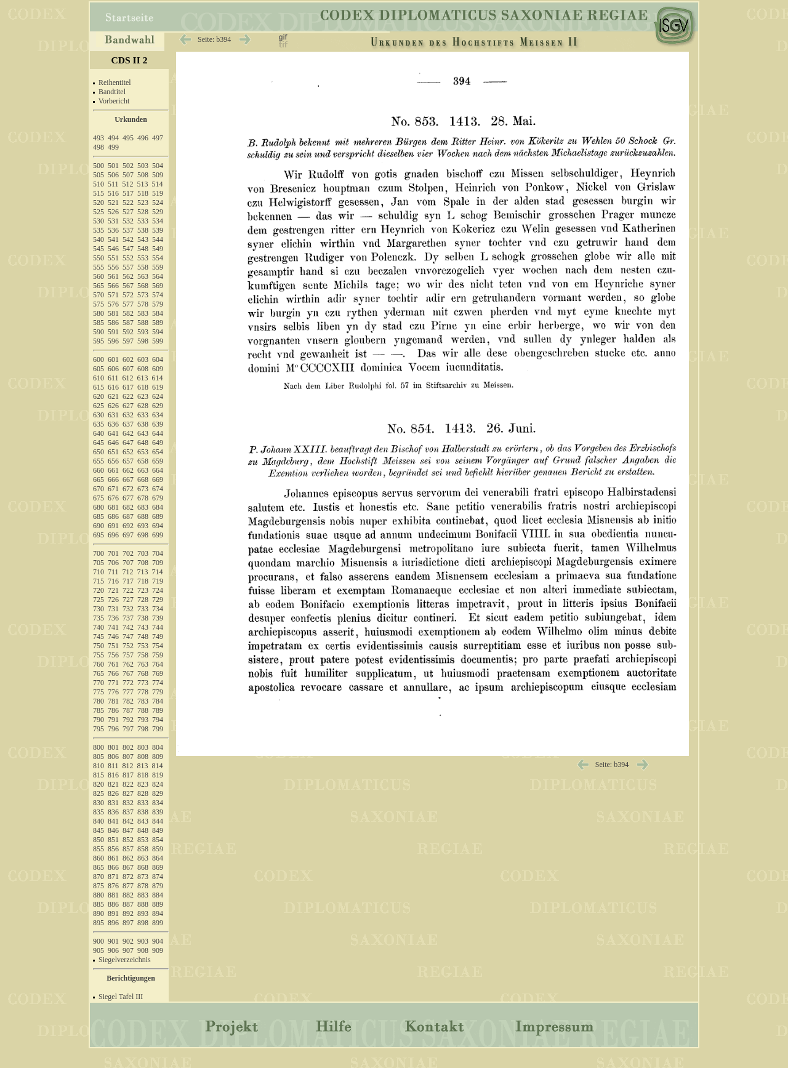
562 (128, 276)
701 (113, 553)
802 (128, 747)
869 (157, 867)
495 (128, 138)
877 (128, 885)
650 (98, 452)
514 (157, 184)
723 (142, 590)
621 (113, 396)
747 (128, 636)
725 (98, 599)
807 (128, 756)
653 (142, 452)
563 (142, 276)
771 (113, 682)
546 (113, 248)
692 (128, 525)
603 (142, 359)
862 (128, 858)
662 (128, 470)
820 (98, 784)
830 (98, 802)
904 (157, 941)
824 (157, 784)
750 (98, 645)
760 (98, 664)
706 (113, 562)
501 (113, 165)
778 (142, 692)
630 (98, 415)
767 (128, 673)
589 (157, 322)
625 (98, 405)
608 (142, 368)
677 (128, 498)
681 (113, 507)
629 (157, 405)
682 (128, 507)
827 (128, 793)
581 (113, 313)
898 (142, 922)
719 (157, 581)
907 (128, 950)
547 (128, 248)
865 (98, 867)
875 (98, 885)
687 (128, 516)
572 (128, 295)
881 (113, 895)
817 (128, 775)
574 (157, 295)
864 (157, 858)
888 (142, 904)
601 (113, 359)
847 (128, 830)
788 (142, 710)
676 (113, 498)
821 (113, 784)
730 (98, 608)
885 (98, 904)
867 (128, 867)
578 (142, 304)
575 (98, 304)
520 (98, 202)
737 (128, 618)
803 (142, 747)
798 (142, 729)
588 (142, 322)
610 (98, 378)
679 (157, 498)
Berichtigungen (131, 978)
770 (98, 682)
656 (113, 461)
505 (98, 175)
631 (113, 415)
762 (128, 664)
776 (113, 692)
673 (142, 488)
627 (128, 405)
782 (128, 701)
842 (128, 821)
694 (157, 525)
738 (142, 618)
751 (113, 645)
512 (128, 184)
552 (128, 258)
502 (128, 165)
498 (98, 147)
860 (98, 858)
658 (142, 461)
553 (142, 258)
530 (98, 221)
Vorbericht (113, 101)
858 (142, 849)
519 (157, 193)
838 (142, 812)
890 (98, 913)
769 (157, 673)
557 (128, 267)
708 (142, 562)
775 (98, 692)
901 (113, 941)
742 (128, 627)
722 (128, 590)
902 (128, 941)
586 (113, 322)
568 (142, 285)
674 (157, 488)
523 (142, 202)
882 (128, 895)
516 (113, 193)
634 (157, 415)
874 (157, 876)
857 (128, 849)
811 (113, 765)
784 (157, 701)
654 (157, 452)
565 (98, 285)
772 (128, 682)
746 (113, 636)
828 (142, 793)
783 (142, 701)
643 (142, 433)
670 (98, 488)
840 (98, 821)
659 (157, 461)
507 (128, 175)
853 (142, 839)
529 (157, 211)
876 (113, 885)
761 (113, 664)
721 (113, 590)
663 (142, 470)
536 (113, 230)
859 (157, 849)
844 (157, 821)
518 (142, 193)
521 (113, 202)
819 (157, 775)
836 (113, 812)
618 (142, 387)
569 (157, 285)
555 (98, 267)
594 (157, 331)
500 (98, 165)
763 (142, 664)
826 (113, 793)
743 (142, 627)
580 (98, 313)
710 (98, 572)
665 (98, 479)
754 (157, 645)
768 (142, 673)
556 (113, 267)
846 (113, 830)
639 (157, 424)
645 (98, 442)
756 (113, 655)
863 (142, 858)
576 (113, 304)
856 (113, 849)
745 (98, 636)
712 (128, 572)
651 (113, 452)
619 (157, 387)
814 (157, 765)
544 (157, 239)
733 (142, 608)
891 (113, 913)
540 (98, 239)
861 (113, 858)
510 (98, 184)
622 (128, 396)
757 (128, 655)
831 (113, 802)
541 (113, 239)
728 (142, 599)
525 (98, 211)
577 (128, 304)
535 (98, 230)
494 (113, 138)
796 (113, 729)
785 (98, 710)
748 (142, 636)
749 (157, 636)
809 (157, 756)
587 (128, 322)
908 (142, 950)
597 (128, 341)
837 (128, 812)
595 (98, 341)
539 (157, 230)
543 (142, 239)
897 (128, 922)
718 (142, 581)
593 (142, 331)
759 (157, 655)
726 (113, 599)
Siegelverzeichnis (124, 959)
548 (142, 248)
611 (113, 378)
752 (128, 645)
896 (113, 922)
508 (142, 175)
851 (113, 839)
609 (157, 368)
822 (128, 784)
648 (142, 442)
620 (98, 396)
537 (128, 230)
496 (142, 138)
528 (142, 211)
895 (98, 922)
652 (128, 452)
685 (98, 516)
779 (157, 692)
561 (113, 276)
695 (98, 535)
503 (142, 165)
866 (113, 867)
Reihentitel (114, 82)
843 (142, 821)
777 (128, 692)
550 (98, 258)
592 (128, 331)
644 (157, 433)
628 (142, 405)
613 (142, 378)
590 (98, 331)
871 (113, 876)
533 (142, 221)
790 (98, 719)
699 (157, 535)
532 (128, 221)
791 (113, 719)
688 (142, 516)
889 (157, 904)
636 (113, 424)
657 (128, 461)
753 (142, 645)
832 (128, 802)
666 (113, 479)
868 (142, 867)
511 (113, 184)
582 (128, 313)
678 (142, 498)
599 (157, 341)
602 (128, 359)
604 (157, 359)
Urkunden (131, 119)
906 (113, 950)
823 (142, 784)
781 (113, 701)
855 (98, 849)
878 (142, 885)
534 (157, 221)
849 (157, 830)
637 (128, 424)
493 (98, 138)
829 (157, 793)
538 (142, 230)
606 (113, 368)
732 (128, 608)
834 (157, 802)
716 (113, 581)
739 (157, 618)
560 (98, 276)
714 (157, 572)
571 (113, 295)
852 (128, 839)
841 (113, 821)
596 (113, 341)
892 (128, 913)
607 (128, 368)
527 (128, 211)
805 (98, 756)
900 (98, 941)
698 (142, 535)
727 (128, 599)
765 (98, 673)
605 (98, 368)
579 (157, 304)
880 (98, 895)
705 (98, 562)
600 (98, 359)
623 (142, 396)
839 (157, 812)
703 (142, 553)
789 (157, 710)
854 (157, 839)
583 (142, 313)
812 (128, 765)
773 (142, 682)
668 (142, 479)
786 (113, 710)
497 (157, 138)
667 (128, 479)
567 (128, 285)
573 (142, 295)
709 (157, 562)
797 (128, 729)
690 (98, 525)
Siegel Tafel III (120, 996)
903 (142, 941)
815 (98, 775)
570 (98, 295)
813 (142, 765)
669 (157, 479)
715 (98, 581)
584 (157, 313)
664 (157, 470)
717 (128, 581)
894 (157, 913)
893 (142, 913)
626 (113, 405)
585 (98, 322)
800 (98, 747)
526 (113, 211)
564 (157, 276)
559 (157, 267)
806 (113, 756)
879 (157, 885)
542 (128, 239)
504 (157, 165)
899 (157, 922)
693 (142, 525)
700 (98, 553)
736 (113, 618)
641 (113, 433)
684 (157, 507)
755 (98, 655)
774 (157, 682)
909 (157, 950)
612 (128, 378)
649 (157, 442)
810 (98, 765)
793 (142, 719)
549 (157, 248)
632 (128, 415)
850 (98, 839)
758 (142, 655)
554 (157, 258)
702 (128, 553)
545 (98, 248)
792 (128, 719)
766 (113, 673)
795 (98, 729)
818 (142, 775)
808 (142, 756)
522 (128, 202)
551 (113, 258)
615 (98, 387)
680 (98, 507)
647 (128, 442)
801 (113, 747)
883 (142, 895)
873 (142, 876)
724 (157, 590)
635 (98, 424)
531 (113, 221)
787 (128, 710)
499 (113, 147)
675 (98, 498)
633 (142, 415)
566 (113, 285)
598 (142, 341)
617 (128, 387)
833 (142, 802)
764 (157, 664)
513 (142, 184)
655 (98, 461)
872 (128, 876)
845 (98, 830)
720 (98, 590)
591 (113, 331)
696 (113, 535)
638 (142, 424)
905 (98, 950)
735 (98, 618)
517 (128, 193)
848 (142, 830)
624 (157, 396)
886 (113, 904)
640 (98, 433)
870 (98, 876)
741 (113, 627)
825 (98, 793)
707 (128, 562)
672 (128, 488)
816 (113, 775)
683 (142, 507)
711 (113, 572)
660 (98, 470)
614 (157, 378)
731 (113, 608)
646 (113, 442)
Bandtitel (112, 91)
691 (113, 525)
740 (98, 627)
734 (157, 608)
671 (113, 488)
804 (157, 747)
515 (98, 193)
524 (157, 202)
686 (113, 516)
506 (113, 175)
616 (113, 387)
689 (157, 516)
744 (157, 627)
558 (142, 267)
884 (157, 895)
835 (98, 812)
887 (128, 904)
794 (157, 719)
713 (142, 572)
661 (113, 470)
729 (157, 599)
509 (157, 175)
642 (128, 433)
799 (157, 729)
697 (128, 535)
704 (157, 553)
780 (98, 701)
